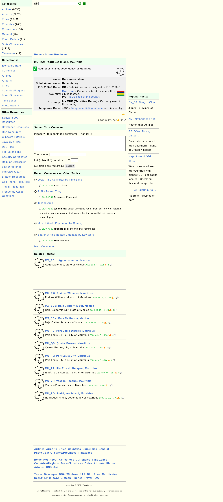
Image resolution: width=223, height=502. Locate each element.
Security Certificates (14, 157)
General (7, 34)
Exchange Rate (11, 65)
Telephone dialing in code (87, 108)
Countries (8, 24)
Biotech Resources (13, 176)
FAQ (96, 481)
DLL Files (8, 147)
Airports (7, 14)
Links (48, 481)
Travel (88, 481)
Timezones (8, 53)
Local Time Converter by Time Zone (60, 182)
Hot (45, 462)
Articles (39, 470)
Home (38, 54)
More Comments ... (46, 249)
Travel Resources (13, 186)
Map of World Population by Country (60, 226)
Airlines (6, 9)
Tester (38, 477)
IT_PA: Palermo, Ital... (142, 190)
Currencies (8, 29)
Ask (55, 470)
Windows (72, 477)
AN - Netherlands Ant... (143, 119)
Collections (66, 462)
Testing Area (45, 206)
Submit (70, 169)
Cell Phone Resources (16, 182)
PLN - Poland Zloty (49, 194)
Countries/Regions (13, 90)
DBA (62, 477)
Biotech (66, 481)
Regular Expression (14, 162)
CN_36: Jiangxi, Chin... (143, 102)
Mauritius (68, 91)
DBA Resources (12, 132)
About (53, 462)
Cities (5, 19)
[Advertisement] (16, 245)
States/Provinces (12, 44)
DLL (89, 477)
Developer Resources (15, 127)
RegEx (38, 481)
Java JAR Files (11, 142)
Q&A (56, 481)
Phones (78, 481)
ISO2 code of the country (84, 96)
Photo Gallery (10, 39)
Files (97, 477)
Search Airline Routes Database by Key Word (66, 238)
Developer (50, 477)
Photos (111, 466)
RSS (49, 470)
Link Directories (12, 167)
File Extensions (11, 152)
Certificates (109, 477)
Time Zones (9, 100)
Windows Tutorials (13, 137)
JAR (82, 477)
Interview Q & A (11, 171)
